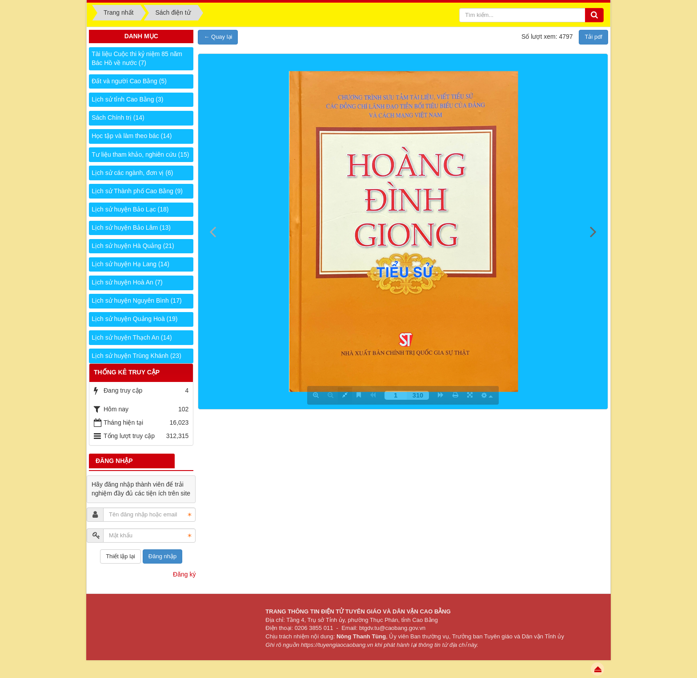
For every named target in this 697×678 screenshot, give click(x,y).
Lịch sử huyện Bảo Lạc (130, 209)
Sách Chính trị (118, 117)
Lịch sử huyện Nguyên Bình (136, 300)
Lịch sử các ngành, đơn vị (132, 172)
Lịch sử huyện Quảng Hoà (134, 318)
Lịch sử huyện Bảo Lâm (131, 227)
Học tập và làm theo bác (132, 135)
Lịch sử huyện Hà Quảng (133, 245)
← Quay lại (218, 36)
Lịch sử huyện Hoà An (127, 282)
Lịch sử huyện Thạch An (132, 337)
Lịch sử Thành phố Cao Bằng (137, 191)
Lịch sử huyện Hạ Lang (130, 264)
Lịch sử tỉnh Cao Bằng (127, 99)
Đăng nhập (162, 556)
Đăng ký (184, 574)
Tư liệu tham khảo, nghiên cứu (140, 154)
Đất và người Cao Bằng (129, 81)
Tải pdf (593, 36)
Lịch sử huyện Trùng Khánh (136, 355)
